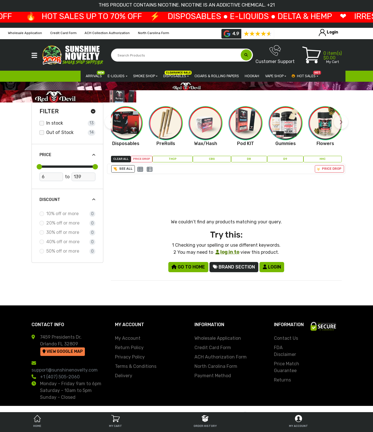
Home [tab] (37, 421)
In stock (54, 123)
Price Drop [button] (141, 158)
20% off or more (62, 223)
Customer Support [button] (275, 54)
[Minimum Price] (51, 177)
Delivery (123, 375)
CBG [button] (212, 158)
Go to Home (188, 267)
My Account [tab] (298, 421)
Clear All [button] (121, 158)
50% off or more (62, 251)
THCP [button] (173, 158)
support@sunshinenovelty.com (65, 370)
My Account (128, 338)
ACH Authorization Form (220, 357)
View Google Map (63, 351)
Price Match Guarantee (286, 367)
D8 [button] (249, 158)
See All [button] (123, 169)
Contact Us (286, 338)
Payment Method (212, 375)
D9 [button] (285, 158)
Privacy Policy (130, 357)
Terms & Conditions (135, 366)
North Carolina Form (215, 366)
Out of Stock (60, 132)
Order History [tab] (205, 421)
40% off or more (62, 241)
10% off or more (62, 213)
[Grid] (140, 169)
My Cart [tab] (115, 421)
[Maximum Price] (83, 177)
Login (272, 267)
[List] (149, 169)
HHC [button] (323, 158)
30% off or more (62, 232)
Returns (282, 380)
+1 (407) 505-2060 (60, 376)
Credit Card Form (212, 347)
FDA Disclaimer (285, 351)
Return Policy (129, 347)
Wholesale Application (217, 338)
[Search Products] (176, 55)
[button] (34, 55)
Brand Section (234, 267)
